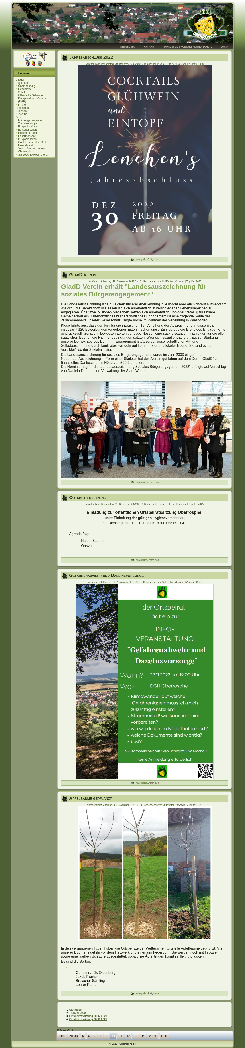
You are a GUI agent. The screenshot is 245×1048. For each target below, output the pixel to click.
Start (62, 1036)
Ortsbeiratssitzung (87, 497)
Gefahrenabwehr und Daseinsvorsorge (106, 575)
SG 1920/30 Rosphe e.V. (33, 154)
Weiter (153, 1036)
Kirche (22, 104)
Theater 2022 (77, 1013)
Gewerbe (21, 114)
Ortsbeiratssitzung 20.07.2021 (88, 1016)
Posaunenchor (26, 136)
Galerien (21, 111)
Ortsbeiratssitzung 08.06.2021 (88, 1019)
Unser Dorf (22, 82)
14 (143, 1036)
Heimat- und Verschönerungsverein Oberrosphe (31, 148)
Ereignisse (153, 259)
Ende (164, 1036)
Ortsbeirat (128, 46)
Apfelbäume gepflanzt (90, 798)
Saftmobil (75, 1009)
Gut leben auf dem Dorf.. (32, 142)
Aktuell (20, 79)
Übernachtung (26, 86)
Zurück (73, 1036)
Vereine (21, 117)
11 (120, 1036)
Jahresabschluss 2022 (91, 57)
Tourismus (22, 107)
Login (224, 46)
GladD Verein (82, 274)
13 (135, 1036)
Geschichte (25, 89)
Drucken (182, 64)
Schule (22, 92)
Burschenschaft (27, 129)
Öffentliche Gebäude (30, 95)
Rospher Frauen (28, 132)
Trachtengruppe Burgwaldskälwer (28, 125)
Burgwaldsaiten (27, 139)
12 (128, 1036)
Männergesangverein (30, 120)
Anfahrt (150, 46)
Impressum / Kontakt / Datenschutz (188, 46)
